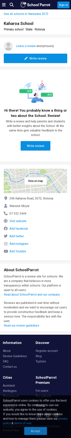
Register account (47, 351)
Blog (39, 356)
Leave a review (26, 46)
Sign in (63, 5)
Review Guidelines (15, 356)
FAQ (5, 361)
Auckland (9, 385)
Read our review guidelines (21, 325)
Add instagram (18, 244)
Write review (35, 58)
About (7, 351)
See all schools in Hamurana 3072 (26, 14)
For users (42, 391)
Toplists (41, 361)
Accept (35, 431)
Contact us (10, 367)
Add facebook (18, 228)
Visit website (18, 221)
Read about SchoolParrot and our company (32, 294)
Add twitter (16, 236)
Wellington (10, 391)
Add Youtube (17, 251)
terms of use (22, 423)
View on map (35, 181)
